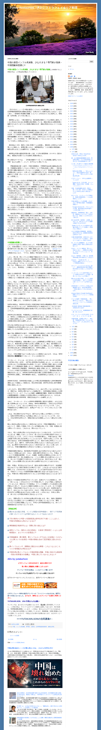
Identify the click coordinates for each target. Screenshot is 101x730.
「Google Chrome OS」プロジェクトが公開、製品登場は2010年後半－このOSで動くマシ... (82, 208)
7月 (73, 334)
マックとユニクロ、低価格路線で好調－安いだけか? (81, 311)
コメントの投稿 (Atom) (17, 642)
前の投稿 (59, 639)
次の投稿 (10, 639)
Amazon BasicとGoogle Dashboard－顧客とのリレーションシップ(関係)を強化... (82, 294)
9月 (73, 329)
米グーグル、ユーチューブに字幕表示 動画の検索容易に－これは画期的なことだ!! (82, 197)
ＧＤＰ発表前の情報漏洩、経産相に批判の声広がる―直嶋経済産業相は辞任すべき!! (82, 233)
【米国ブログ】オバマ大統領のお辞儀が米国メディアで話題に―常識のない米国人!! (82, 227)
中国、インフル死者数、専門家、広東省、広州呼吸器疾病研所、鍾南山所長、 (34, 626)
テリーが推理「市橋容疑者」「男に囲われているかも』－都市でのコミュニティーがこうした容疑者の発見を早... (82, 301)
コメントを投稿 (14, 635)
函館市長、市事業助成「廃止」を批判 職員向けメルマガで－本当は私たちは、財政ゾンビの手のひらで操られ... (82, 215)
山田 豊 (72, 76)
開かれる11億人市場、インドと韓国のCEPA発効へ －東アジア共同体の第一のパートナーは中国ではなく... (82, 281)
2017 (71, 126)
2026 (71, 103)
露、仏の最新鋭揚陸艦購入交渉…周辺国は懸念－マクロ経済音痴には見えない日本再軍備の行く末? (82, 159)
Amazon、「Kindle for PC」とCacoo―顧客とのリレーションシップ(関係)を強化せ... (81, 261)
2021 (71, 116)
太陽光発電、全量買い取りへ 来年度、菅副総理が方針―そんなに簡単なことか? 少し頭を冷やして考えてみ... (82, 321)
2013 (71, 136)
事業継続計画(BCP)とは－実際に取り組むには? (27, 526)
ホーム (35, 639)
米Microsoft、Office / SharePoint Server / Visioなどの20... (80, 154)
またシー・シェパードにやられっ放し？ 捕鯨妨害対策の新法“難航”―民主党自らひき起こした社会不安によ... (82, 268)
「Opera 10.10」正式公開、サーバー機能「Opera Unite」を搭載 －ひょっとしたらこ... (82, 184)
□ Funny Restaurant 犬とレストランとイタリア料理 (42, 7)
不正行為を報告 (73, 360)
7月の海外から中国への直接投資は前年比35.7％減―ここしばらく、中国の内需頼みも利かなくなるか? (35, 520)
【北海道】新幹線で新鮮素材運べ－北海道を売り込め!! (81, 307)
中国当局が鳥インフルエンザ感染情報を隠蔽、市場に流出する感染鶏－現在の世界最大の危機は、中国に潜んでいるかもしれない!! (35, 553)
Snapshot (71, 375)
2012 (71, 139)
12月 (73, 149)
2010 (71, 144)
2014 (71, 134)
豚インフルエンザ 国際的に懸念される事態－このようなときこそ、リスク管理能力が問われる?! (35, 547)
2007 (71, 355)
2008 (71, 353)
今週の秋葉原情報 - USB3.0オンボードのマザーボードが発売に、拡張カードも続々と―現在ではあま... (82, 238)
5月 (73, 339)
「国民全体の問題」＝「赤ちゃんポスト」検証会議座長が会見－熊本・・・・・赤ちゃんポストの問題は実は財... (82, 173)
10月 (73, 326)
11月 (73, 151)
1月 (73, 349)
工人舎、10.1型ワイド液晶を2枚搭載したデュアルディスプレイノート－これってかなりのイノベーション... (82, 166)
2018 (71, 124)
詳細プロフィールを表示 (75, 96)
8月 (73, 331)
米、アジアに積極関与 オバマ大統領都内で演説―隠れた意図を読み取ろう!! (82, 244)
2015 (71, 131)
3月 (73, 344)
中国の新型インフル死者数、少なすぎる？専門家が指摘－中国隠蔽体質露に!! (82, 202)
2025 (71, 106)
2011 (71, 142)
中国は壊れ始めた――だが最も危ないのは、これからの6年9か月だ (30, 648)
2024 (71, 108)
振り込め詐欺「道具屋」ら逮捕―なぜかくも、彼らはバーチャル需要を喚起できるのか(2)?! (82, 221)
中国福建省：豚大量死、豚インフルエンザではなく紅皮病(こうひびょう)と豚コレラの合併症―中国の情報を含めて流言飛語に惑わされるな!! (35, 539)
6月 (73, 337)
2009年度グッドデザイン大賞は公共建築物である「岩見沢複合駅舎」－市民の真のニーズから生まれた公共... (82, 288)
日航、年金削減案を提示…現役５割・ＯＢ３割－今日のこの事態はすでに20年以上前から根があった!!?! (82, 191)
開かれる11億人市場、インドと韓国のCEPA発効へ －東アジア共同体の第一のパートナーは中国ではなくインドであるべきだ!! (35, 513)
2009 (71, 147)
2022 (71, 113)
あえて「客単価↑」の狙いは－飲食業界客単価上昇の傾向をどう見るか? (82, 256)
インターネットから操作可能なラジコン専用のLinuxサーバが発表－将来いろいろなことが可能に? (82, 274)
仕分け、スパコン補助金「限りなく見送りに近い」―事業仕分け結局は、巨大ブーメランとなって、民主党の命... (82, 251)
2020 (71, 119)
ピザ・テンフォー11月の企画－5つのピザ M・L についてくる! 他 (82, 315)
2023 (71, 111)
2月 (73, 347)
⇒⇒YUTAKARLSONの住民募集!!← (35, 619)
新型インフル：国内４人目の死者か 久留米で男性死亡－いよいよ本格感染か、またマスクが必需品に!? (35, 531)
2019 (71, 121)
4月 (73, 342)
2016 (71, 129)
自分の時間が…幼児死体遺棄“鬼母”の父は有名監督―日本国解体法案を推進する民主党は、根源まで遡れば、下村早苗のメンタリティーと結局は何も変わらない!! (39, 694)
